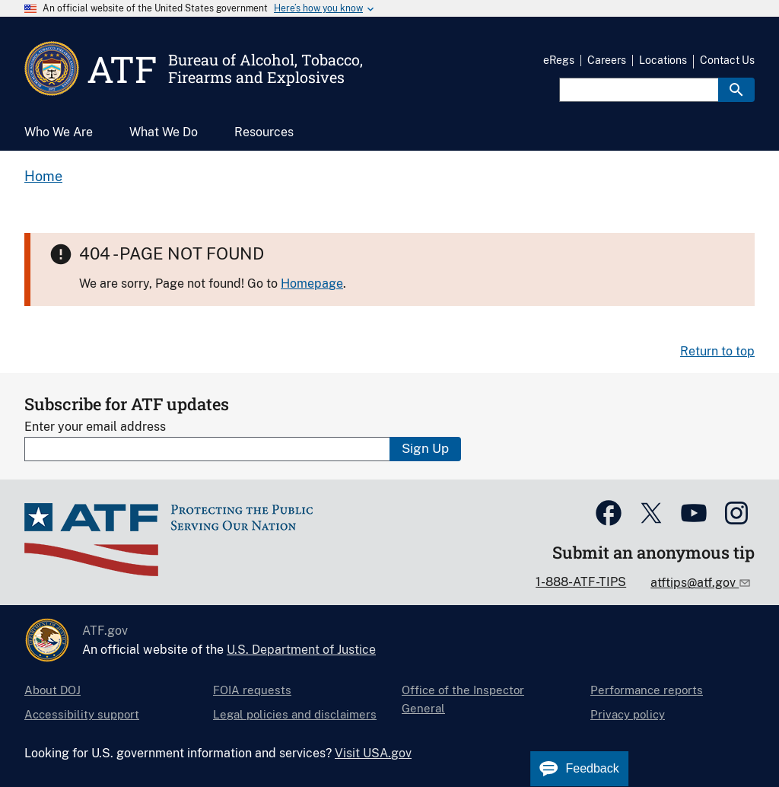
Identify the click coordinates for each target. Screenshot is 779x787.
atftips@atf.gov (694, 582)
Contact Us (727, 60)
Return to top (717, 351)
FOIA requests (252, 689)
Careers (606, 60)
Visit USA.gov (373, 753)
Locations (663, 60)
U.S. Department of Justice (301, 649)
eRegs (558, 60)
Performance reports (646, 689)
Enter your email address (95, 426)
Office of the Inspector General (463, 699)
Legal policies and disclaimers (295, 714)
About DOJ (52, 689)
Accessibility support (81, 714)
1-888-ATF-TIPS (581, 582)
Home (43, 176)
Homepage (312, 283)
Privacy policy (627, 714)
